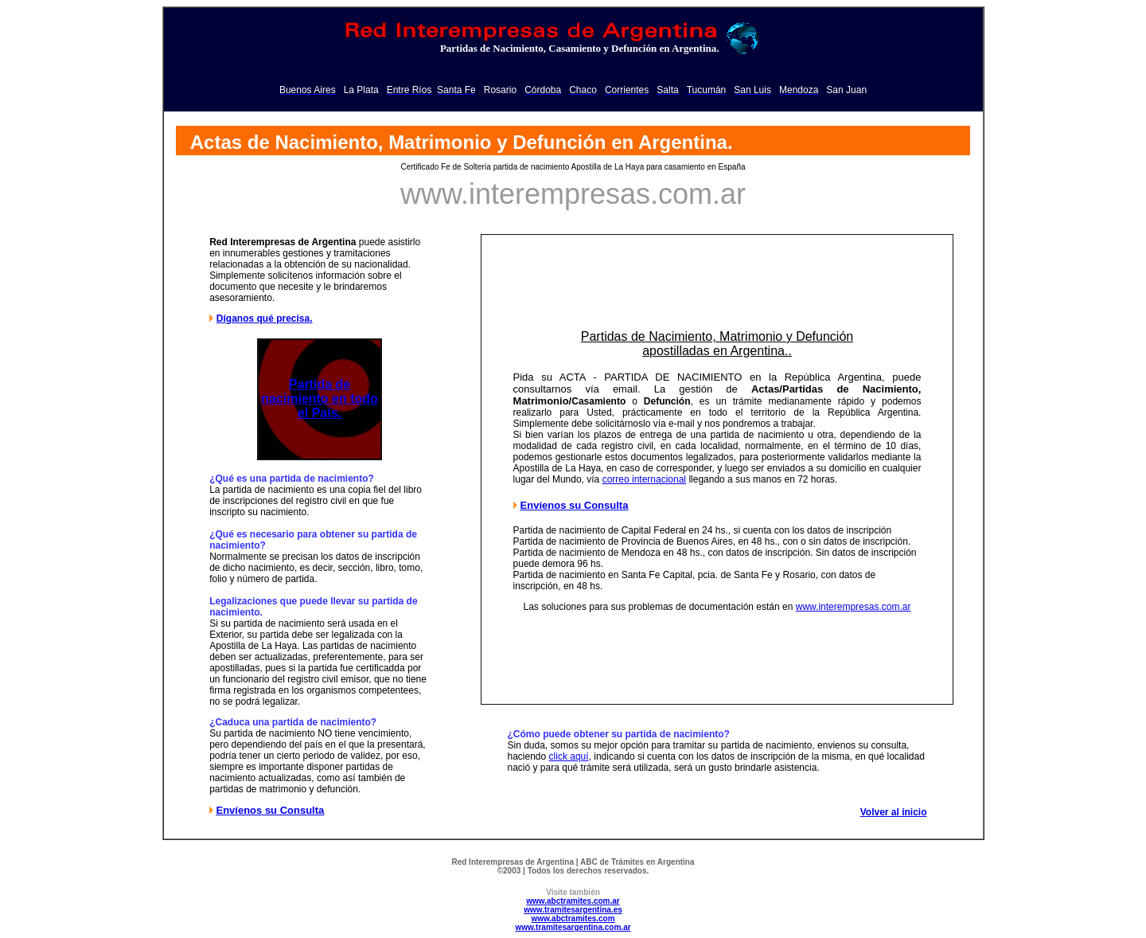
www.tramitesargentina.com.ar (572, 927)
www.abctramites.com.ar (572, 901)
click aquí (569, 756)
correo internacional (644, 479)
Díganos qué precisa (263, 318)
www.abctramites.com (572, 918)
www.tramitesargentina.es (573, 909)
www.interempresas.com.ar (853, 606)
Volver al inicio (893, 812)
